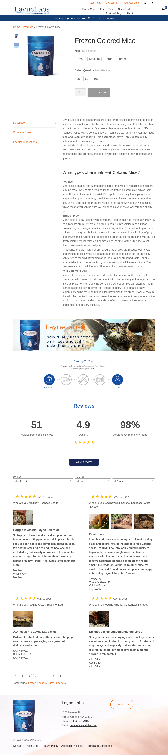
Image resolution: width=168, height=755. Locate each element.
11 (53, 676)
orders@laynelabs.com (83, 725)
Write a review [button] (84, 462)
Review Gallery (114, 13)
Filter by (79, 476)
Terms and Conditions (99, 745)
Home (16, 27)
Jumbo (122, 59)
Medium (94, 59)
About (130, 13)
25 (78, 78)
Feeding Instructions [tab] (25, 142)
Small (80, 59)
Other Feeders (125, 9)
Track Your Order (131, 3)
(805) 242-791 (79, 721)
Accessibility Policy (72, 745)
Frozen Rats (106, 9)
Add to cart (99, 92)
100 (96, 78)
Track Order (32, 745)
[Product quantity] (80, 92)
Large (109, 59)
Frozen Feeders (37, 683)
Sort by (17, 476)
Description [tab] (19, 122)
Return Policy (50, 745)
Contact (17, 745)
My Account (111, 3)
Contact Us (122, 704)
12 (61, 676)
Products (28, 27)
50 (86, 78)
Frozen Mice (88, 9)
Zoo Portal (95, 3)
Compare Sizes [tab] (22, 132)
